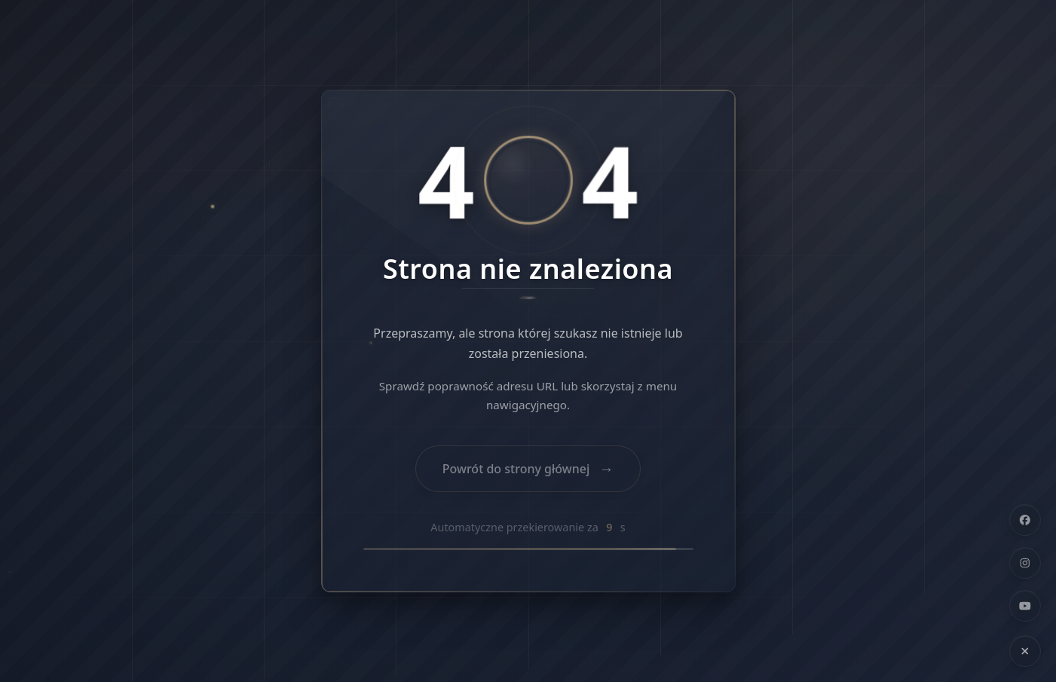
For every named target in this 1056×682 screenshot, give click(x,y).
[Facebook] (1025, 520)
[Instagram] (1025, 563)
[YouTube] (1025, 606)
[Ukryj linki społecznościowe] (1025, 651)
